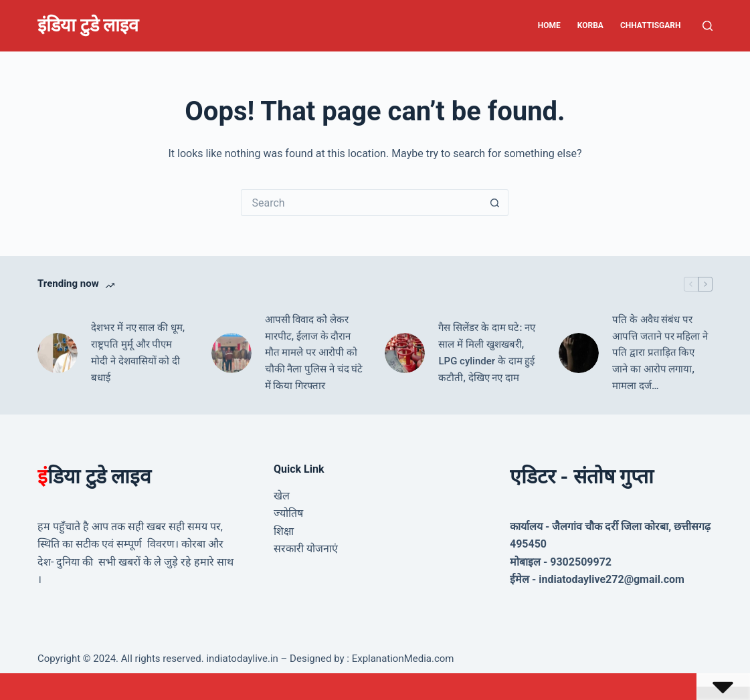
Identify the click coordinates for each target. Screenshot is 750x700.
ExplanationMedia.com (401, 659)
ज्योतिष (288, 513)
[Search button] (495, 202)
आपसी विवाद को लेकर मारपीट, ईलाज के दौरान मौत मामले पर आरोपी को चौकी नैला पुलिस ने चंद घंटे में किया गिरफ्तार (314, 353)
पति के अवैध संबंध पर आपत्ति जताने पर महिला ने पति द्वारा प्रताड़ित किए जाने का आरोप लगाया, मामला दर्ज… (660, 353)
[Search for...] (361, 202)
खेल (282, 495)
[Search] (707, 26)
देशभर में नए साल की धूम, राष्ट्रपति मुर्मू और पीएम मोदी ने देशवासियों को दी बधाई (138, 352)
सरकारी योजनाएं (306, 548)
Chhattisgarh (650, 25)
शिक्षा (284, 531)
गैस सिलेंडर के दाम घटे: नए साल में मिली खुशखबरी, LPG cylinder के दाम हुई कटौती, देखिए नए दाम (486, 352)
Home (549, 25)
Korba (590, 25)
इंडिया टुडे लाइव (87, 25)
